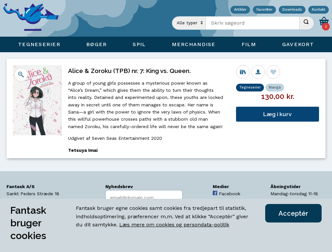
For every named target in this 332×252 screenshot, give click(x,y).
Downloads (292, 10)
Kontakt (318, 10)
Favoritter (264, 10)
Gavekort (298, 44)
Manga (275, 87)
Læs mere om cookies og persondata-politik (174, 225)
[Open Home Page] (34, 18)
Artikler (240, 10)
